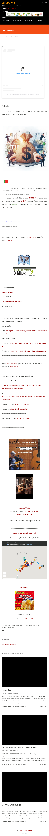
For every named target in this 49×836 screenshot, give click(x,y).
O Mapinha (7, 232)
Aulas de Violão (24, 508)
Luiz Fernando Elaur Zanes (12, 301)
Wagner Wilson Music (24, 514)
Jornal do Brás (14, 367)
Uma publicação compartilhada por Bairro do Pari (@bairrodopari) (23, 94)
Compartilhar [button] (6, 633)
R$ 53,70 (24, 201)
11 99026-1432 (28, 619)
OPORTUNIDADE (29, 20)
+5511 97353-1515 (11, 8)
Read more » (43, 706)
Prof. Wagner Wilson (31, 511)
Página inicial (5, 20)
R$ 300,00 (32, 198)
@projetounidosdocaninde (19, 409)
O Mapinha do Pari (9, 221)
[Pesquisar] (42, 3)
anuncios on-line (34, 625)
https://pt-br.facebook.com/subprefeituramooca (28, 351)
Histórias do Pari (12, 363)
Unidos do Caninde (22, 404)
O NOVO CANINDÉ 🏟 (11, 805)
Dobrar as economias (8, 627)
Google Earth (31, 237)
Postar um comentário (9, 644)
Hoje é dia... (6, 690)
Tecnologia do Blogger (24, 830)
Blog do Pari (8, 3)
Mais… (40, 20)
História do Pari (17, 20)
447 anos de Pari (11, 625)
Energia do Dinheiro (22, 418)
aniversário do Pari (22, 625)
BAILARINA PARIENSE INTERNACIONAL (19, 747)
